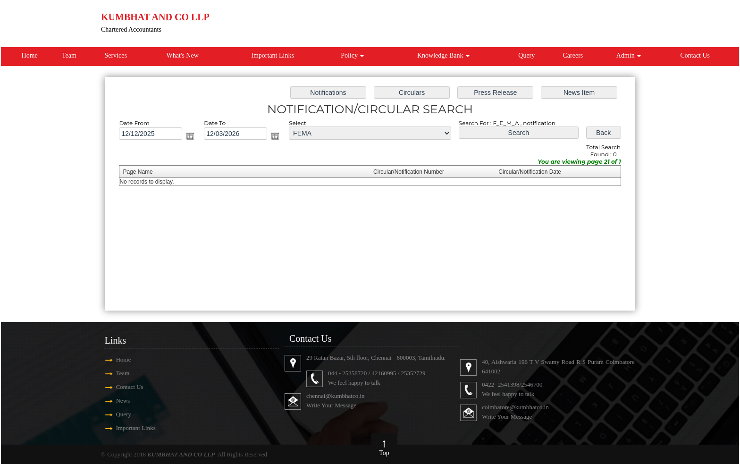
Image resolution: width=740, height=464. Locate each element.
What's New (183, 55)
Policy (352, 55)
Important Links (272, 55)
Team (69, 55)
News (113, 400)
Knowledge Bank (443, 55)
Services (115, 55)
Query (526, 55)
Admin (628, 55)
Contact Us (695, 55)
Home (30, 55)
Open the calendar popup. (195, 137)
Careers (573, 55)
